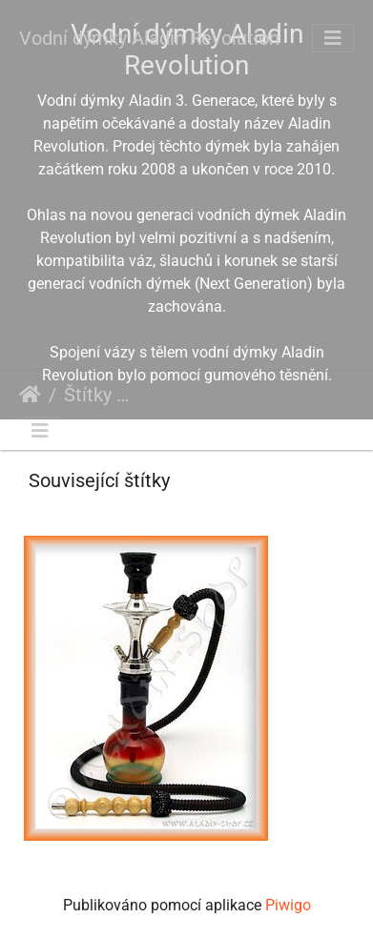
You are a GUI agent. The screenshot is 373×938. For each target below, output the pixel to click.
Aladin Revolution (186, 397)
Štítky (88, 394)
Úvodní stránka (30, 394)
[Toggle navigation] (333, 38)
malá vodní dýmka (313, 397)
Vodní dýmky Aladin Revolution (149, 38)
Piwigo (288, 905)
